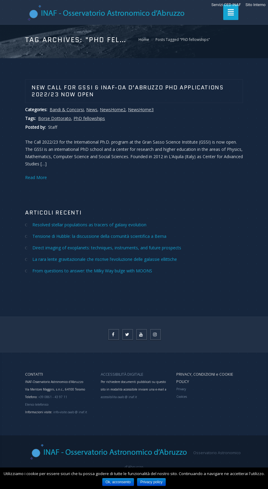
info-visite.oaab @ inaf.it (70, 412)
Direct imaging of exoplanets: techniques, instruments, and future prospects (106, 248)
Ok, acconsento (118, 482)
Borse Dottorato (54, 118)
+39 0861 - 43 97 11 (52, 397)
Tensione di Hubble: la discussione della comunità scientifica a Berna (99, 236)
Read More (36, 177)
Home (144, 39)
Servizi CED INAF (226, 4)
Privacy (181, 389)
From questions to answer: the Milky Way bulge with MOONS (92, 271)
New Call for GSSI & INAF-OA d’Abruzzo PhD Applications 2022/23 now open (127, 91)
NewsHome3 (141, 109)
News (91, 109)
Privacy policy (151, 482)
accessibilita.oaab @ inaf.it (119, 397)
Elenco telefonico (36, 404)
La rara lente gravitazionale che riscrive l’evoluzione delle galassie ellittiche (104, 259)
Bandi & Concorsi (67, 109)
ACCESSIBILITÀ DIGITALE (122, 374)
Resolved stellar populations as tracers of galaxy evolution (89, 225)
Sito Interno (255, 4)
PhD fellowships (89, 118)
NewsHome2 (113, 109)
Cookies (181, 396)
